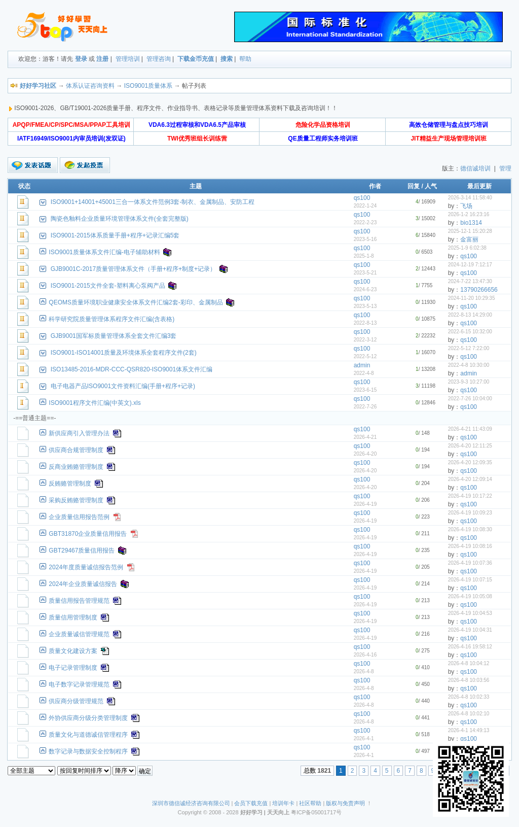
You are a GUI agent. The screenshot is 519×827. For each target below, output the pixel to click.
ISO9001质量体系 (148, 85)
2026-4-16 (365, 655)
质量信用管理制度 (73, 617)
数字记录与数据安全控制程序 (88, 751)
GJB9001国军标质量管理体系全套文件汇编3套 (114, 335)
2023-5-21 (365, 272)
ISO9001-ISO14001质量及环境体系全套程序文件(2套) (124, 352)
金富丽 (469, 239)
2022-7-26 (365, 406)
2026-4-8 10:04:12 (469, 663)
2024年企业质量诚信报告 (83, 584)
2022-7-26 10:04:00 (470, 398)
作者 (375, 186)
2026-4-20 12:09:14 (470, 479)
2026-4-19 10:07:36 (470, 563)
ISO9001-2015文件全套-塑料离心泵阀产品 (108, 285)
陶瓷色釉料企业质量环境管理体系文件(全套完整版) (120, 218)
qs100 (362, 197)
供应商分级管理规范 (76, 701)
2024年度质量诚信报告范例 (86, 567)
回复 (413, 186)
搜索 (226, 58)
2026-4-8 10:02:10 (469, 713)
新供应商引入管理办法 (79, 433)
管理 (505, 168)
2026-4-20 (365, 454)
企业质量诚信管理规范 (79, 634)
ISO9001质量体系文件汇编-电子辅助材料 (104, 252)
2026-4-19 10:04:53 (470, 613)
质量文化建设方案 (73, 650)
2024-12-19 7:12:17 (470, 264)
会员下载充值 (251, 803)
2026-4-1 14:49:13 (469, 730)
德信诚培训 (475, 168)
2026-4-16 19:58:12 (470, 646)
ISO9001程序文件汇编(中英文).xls (94, 402)
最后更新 (479, 186)
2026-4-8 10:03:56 (469, 680)
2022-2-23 (365, 222)
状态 (24, 186)
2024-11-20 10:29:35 (471, 298)
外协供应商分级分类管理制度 (88, 717)
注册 (102, 58)
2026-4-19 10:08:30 (470, 529)
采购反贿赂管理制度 (76, 500)
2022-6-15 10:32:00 (470, 331)
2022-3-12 (365, 339)
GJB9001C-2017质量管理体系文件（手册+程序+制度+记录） (133, 268)
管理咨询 (158, 58)
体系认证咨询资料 (90, 85)
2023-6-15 (365, 390)
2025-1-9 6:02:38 (467, 248)
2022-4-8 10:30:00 (469, 365)
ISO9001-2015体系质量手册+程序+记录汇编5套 (115, 235)
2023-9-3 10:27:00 (469, 382)
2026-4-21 (365, 437)
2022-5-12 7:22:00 (469, 348)
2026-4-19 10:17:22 (470, 496)
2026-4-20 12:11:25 (470, 446)
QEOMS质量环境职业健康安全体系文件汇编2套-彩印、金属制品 (136, 302)
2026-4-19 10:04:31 (470, 630)
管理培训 (128, 58)
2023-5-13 (365, 306)
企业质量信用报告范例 (79, 517)
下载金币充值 (195, 58)
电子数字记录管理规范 (79, 684)
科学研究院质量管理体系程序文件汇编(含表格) (111, 319)
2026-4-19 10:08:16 (470, 546)
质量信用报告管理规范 (79, 600)
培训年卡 (283, 803)
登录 (81, 58)
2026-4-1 (364, 738)
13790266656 (478, 289)
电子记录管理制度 (73, 667)
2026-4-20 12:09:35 (470, 462)
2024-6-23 (365, 289)
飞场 (466, 206)
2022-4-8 (364, 373)
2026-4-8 (364, 671)
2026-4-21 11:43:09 (470, 429)
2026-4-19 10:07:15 (470, 579)
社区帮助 (310, 803)
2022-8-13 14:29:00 (470, 315)
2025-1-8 (364, 256)
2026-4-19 (365, 504)
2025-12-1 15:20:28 (470, 231)
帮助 (245, 58)
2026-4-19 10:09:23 (470, 512)
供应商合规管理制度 (76, 450)
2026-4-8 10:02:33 (469, 697)
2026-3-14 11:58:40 (470, 197)
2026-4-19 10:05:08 (470, 596)
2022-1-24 (365, 206)
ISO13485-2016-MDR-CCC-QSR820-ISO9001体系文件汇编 (131, 369)
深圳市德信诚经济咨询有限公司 (191, 803)
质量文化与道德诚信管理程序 (88, 734)
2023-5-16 (365, 239)
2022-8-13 (365, 323)
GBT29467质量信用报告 (82, 550)
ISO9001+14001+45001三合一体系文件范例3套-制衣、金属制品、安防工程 (153, 201)
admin (362, 365)
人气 (431, 186)
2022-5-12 (365, 356)
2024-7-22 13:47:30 (470, 281)
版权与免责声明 (345, 803)
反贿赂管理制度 (70, 483)
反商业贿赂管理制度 (76, 466)
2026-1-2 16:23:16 (469, 214)
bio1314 (471, 222)
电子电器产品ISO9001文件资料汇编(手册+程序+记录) (123, 386)
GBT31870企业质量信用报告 (88, 533)
